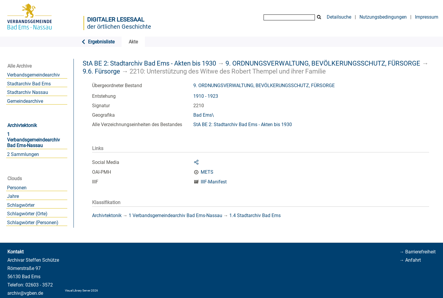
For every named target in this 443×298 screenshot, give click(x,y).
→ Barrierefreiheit (417, 252)
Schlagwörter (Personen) (32, 222)
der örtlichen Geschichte (119, 26)
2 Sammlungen (23, 154)
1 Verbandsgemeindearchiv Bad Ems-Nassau (33, 139)
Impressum (426, 17)
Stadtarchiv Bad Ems (29, 84)
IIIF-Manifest (214, 182)
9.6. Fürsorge (101, 71)
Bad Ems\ (203, 115)
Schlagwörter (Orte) (27, 213)
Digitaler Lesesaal (115, 19)
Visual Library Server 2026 (81, 290)
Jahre (13, 196)
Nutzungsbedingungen (383, 17)
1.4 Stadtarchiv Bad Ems (255, 215)
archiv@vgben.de (25, 293)
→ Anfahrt (410, 260)
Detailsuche (339, 17)
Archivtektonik (22, 125)
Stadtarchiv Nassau (27, 92)
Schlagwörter (21, 205)
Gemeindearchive (25, 101)
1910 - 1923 (205, 96)
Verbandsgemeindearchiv (33, 75)
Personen (17, 187)
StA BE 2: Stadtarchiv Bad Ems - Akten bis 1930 (149, 63)
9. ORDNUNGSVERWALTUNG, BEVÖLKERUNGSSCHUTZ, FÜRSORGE (322, 63)
